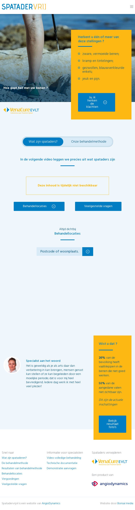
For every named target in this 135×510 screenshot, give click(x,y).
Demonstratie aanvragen (61, 469)
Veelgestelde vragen (98, 206)
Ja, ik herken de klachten (93, 102)
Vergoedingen (10, 479)
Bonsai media (125, 504)
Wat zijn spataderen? (14, 458)
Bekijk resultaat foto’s (112, 424)
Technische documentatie (62, 463)
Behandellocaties (35, 206)
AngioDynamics (51, 504)
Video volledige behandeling (64, 458)
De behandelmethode (15, 463)
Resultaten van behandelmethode (22, 469)
